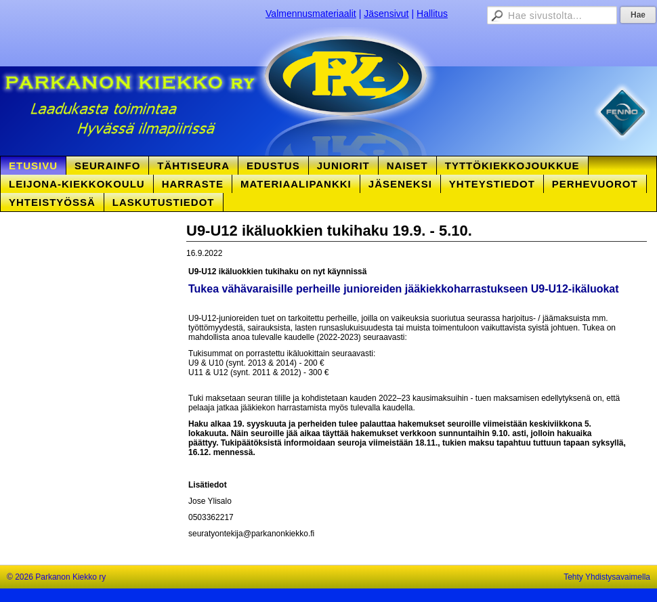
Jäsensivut (386, 13)
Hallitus (432, 13)
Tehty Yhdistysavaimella (607, 577)
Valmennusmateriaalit (311, 13)
